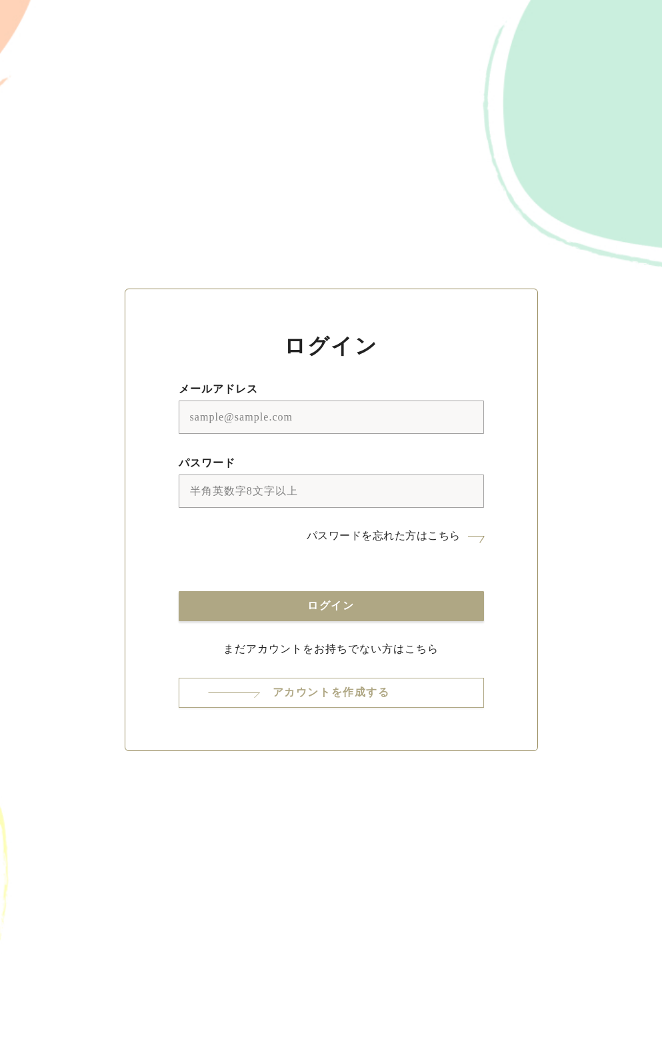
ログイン (330, 605)
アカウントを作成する (331, 692)
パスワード (207, 463)
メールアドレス (218, 389)
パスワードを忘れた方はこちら (384, 535)
